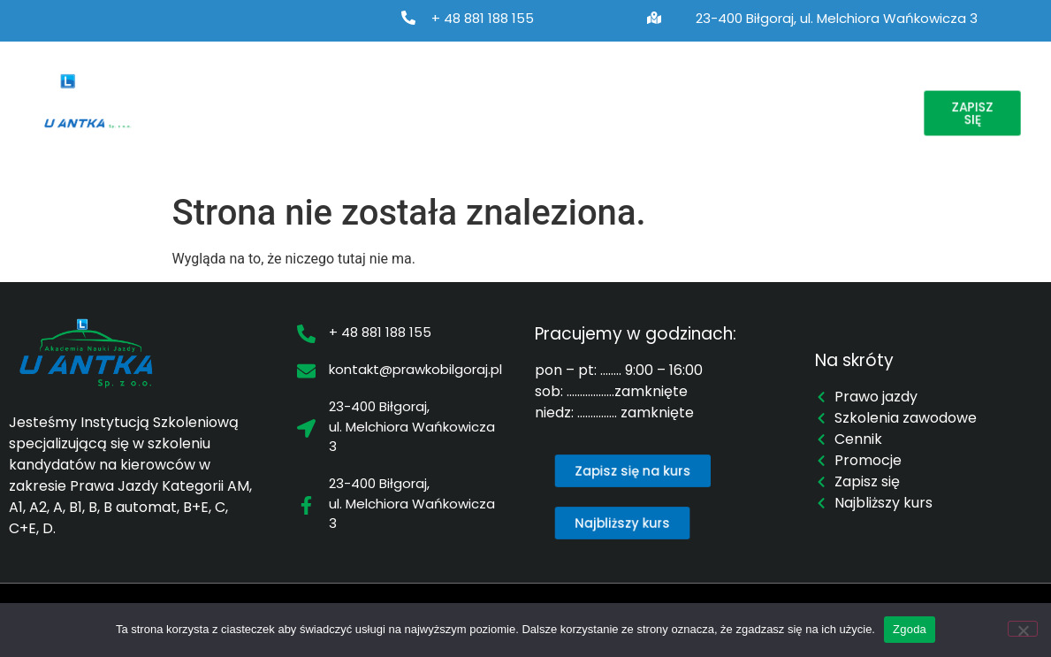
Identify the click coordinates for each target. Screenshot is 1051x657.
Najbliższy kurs (641, 93)
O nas (212, 93)
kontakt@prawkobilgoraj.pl (415, 369)
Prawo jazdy (325, 93)
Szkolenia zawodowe (484, 93)
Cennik (745, 93)
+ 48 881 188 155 (482, 18)
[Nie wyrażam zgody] (1023, 629)
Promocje (833, 93)
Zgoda (909, 629)
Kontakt (208, 133)
